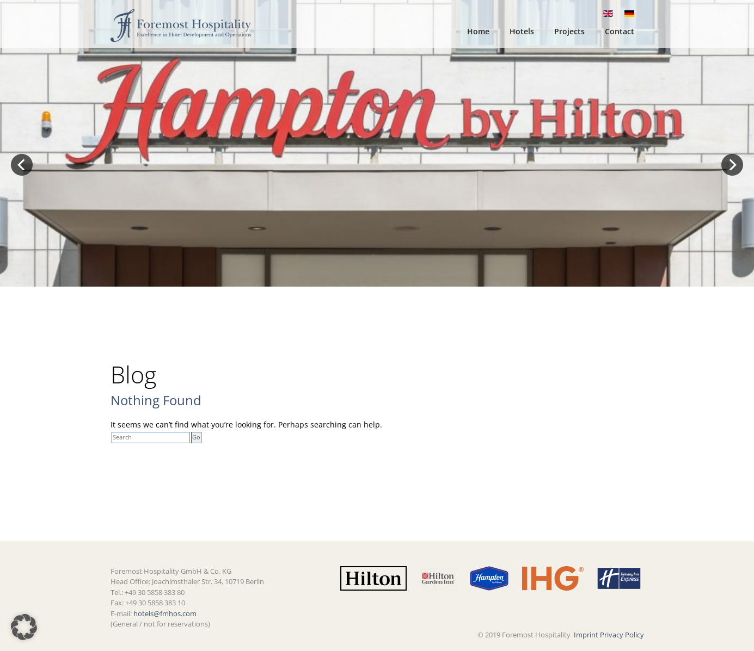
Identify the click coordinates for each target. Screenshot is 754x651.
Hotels (522, 31)
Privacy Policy (622, 635)
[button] (24, 627)
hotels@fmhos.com (165, 613)
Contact (619, 31)
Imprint (586, 635)
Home (478, 31)
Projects (569, 31)
